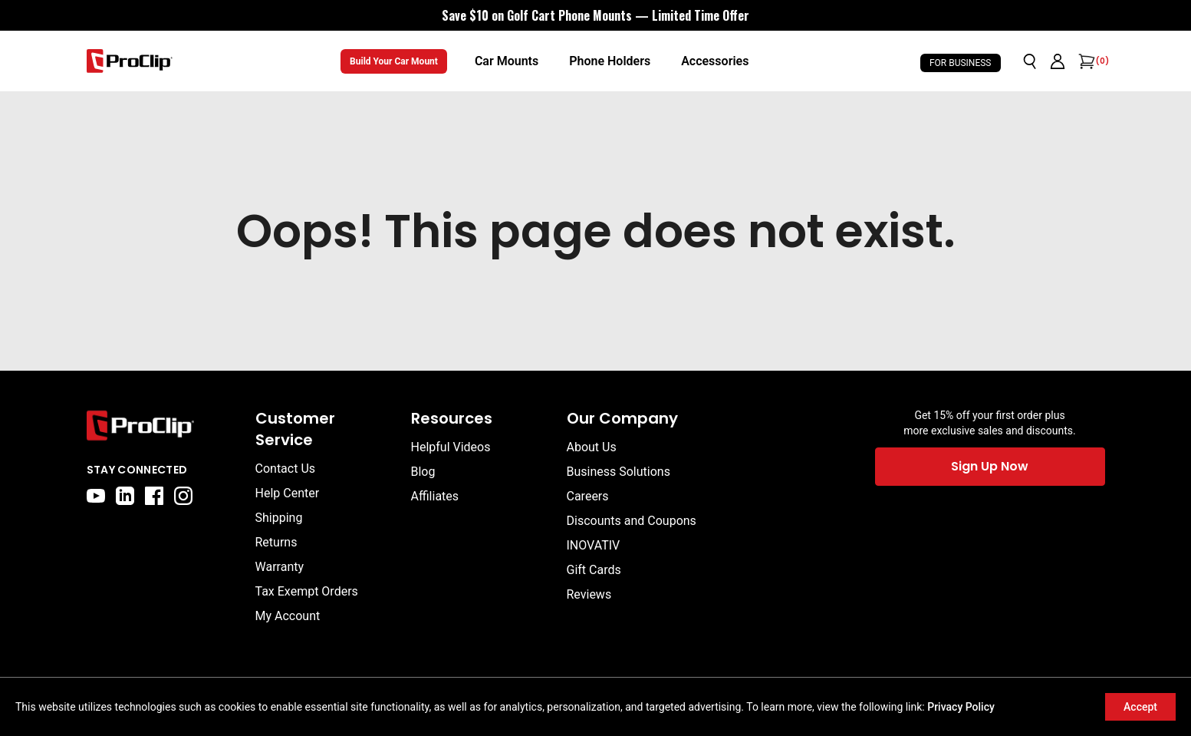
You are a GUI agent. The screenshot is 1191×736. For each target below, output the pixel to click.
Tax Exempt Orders (306, 591)
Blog (423, 471)
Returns (276, 542)
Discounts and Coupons (631, 520)
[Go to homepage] (130, 61)
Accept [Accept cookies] (1140, 707)
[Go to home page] (163, 426)
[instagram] (183, 496)
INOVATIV (593, 545)
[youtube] (96, 496)
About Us (592, 447)
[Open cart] (1085, 61)
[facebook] (154, 496)
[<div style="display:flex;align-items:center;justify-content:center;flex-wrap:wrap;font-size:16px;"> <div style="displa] (595, 15)
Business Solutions (618, 471)
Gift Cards (594, 570)
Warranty (279, 566)
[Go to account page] (1057, 61)
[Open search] (1030, 61)
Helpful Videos (451, 447)
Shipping (279, 517)
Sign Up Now (989, 466)
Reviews (589, 594)
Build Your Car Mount (394, 61)
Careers (588, 496)
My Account (288, 616)
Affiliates (435, 496)
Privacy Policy (961, 707)
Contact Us (285, 468)
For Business (960, 63)
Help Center (287, 493)
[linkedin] (125, 496)
